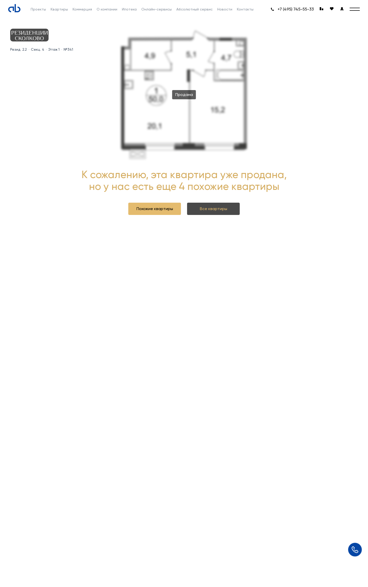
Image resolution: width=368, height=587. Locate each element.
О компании (107, 9)
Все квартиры (213, 208)
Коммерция (82, 9)
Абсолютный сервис (194, 9)
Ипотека (129, 9)
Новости (224, 9)
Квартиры (59, 9)
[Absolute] (14, 8)
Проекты (38, 9)
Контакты (245, 9)
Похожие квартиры (154, 208)
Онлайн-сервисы (156, 9)
